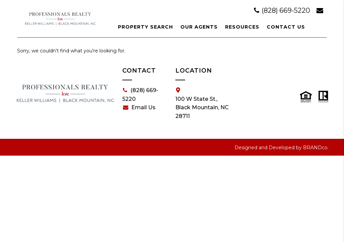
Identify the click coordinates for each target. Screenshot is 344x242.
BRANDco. (316, 148)
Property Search (145, 27)
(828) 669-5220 (283, 10)
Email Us (139, 107)
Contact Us (286, 27)
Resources (242, 27)
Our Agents (199, 27)
